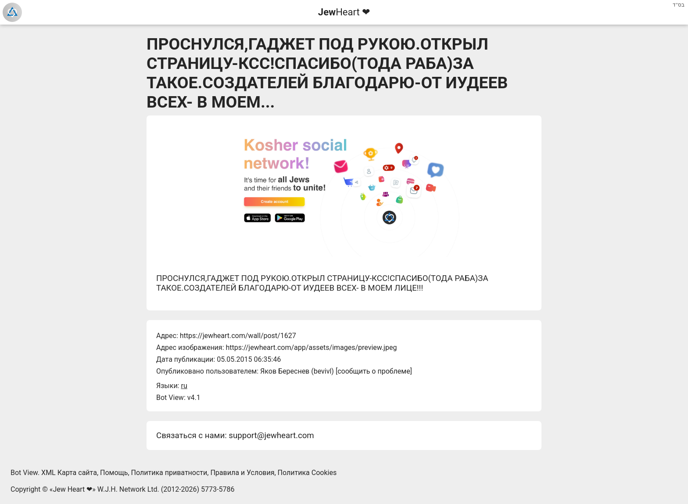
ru (184, 386)
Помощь (114, 472)
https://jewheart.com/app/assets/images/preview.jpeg (311, 347)
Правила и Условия (242, 472)
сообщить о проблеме (373, 371)
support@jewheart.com (271, 435)
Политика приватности (169, 472)
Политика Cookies (307, 472)
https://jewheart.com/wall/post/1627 (238, 335)
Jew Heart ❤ (72, 489)
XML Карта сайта (69, 472)
